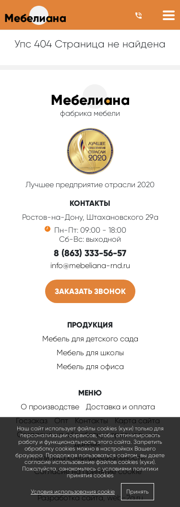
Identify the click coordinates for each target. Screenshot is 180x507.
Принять (137, 491)
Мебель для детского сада (90, 338)
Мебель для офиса (90, 366)
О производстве (50, 406)
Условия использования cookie (73, 491)
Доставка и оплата (120, 406)
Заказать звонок (90, 291)
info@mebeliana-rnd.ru (90, 265)
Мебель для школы (90, 352)
